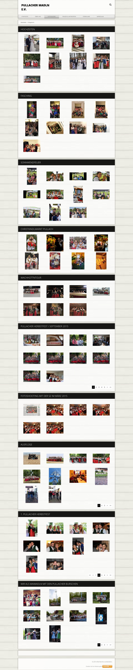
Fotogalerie (52, 17)
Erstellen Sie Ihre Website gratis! (94, 666)
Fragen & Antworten (69, 17)
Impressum (100, 17)
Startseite (25, 17)
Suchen (110, 4)
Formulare (86, 17)
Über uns (38, 17)
